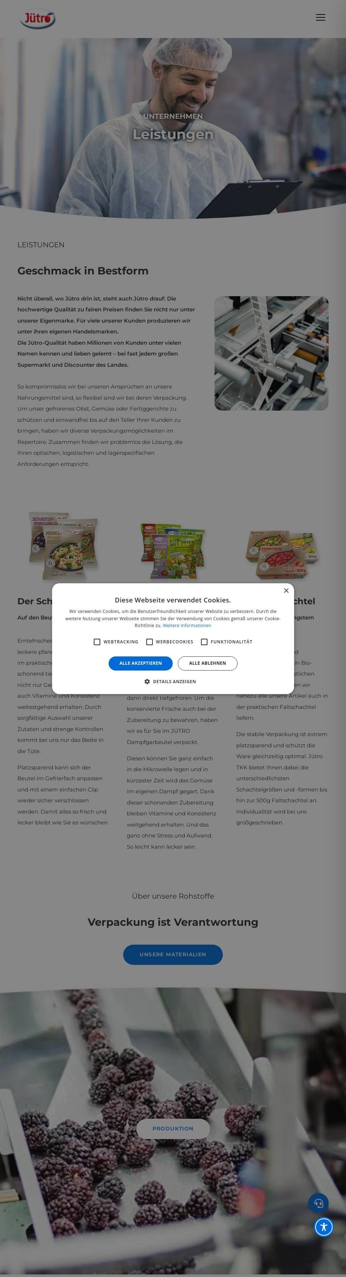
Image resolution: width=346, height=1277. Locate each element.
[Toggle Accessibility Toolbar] (323, 1227)
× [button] (286, 590)
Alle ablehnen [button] (207, 663)
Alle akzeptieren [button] (141, 663)
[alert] (173, 638)
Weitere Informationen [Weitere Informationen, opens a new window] (187, 625)
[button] (173, 681)
